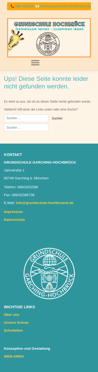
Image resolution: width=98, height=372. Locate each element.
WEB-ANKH (14, 356)
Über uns (11, 315)
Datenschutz (14, 220)
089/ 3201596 (24, 6)
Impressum (13, 212)
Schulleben (13, 330)
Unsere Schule (16, 322)
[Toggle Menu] (35, 62)
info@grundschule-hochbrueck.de (65, 6)
